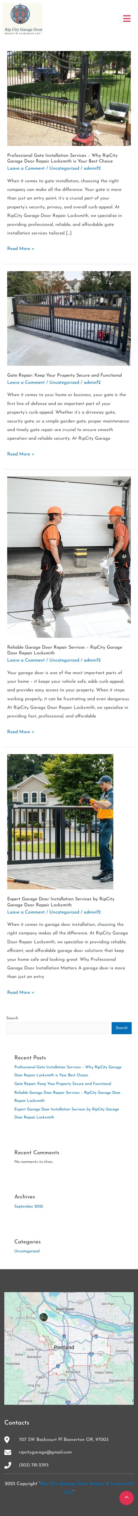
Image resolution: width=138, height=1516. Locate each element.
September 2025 (28, 1206)
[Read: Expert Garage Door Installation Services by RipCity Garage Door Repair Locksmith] (60, 821)
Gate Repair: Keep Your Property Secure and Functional (64, 375)
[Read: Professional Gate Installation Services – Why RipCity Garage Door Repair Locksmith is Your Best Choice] (69, 98)
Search (12, 1018)
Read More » (20, 247)
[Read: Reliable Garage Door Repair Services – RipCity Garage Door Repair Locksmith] (69, 556)
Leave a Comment (26, 168)
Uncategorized (64, 168)
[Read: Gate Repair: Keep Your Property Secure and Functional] (69, 318)
